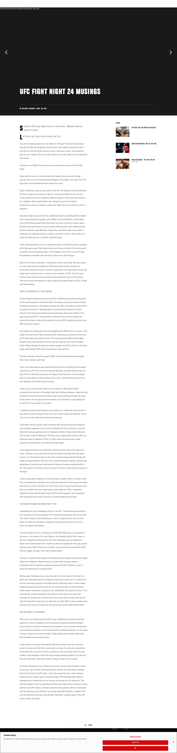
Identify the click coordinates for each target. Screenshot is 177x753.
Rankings (27, 8)
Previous (7, 52)
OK (135, 748)
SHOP (152, 8)
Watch (131, 8)
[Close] (173, 742)
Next (170, 52)
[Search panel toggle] (158, 8)
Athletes (37, 8)
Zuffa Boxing (142, 8)
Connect (122, 8)
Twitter (125, 729)
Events (17, 8)
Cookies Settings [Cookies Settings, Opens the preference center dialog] (135, 737)
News (45, 8)
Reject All (135, 742)
